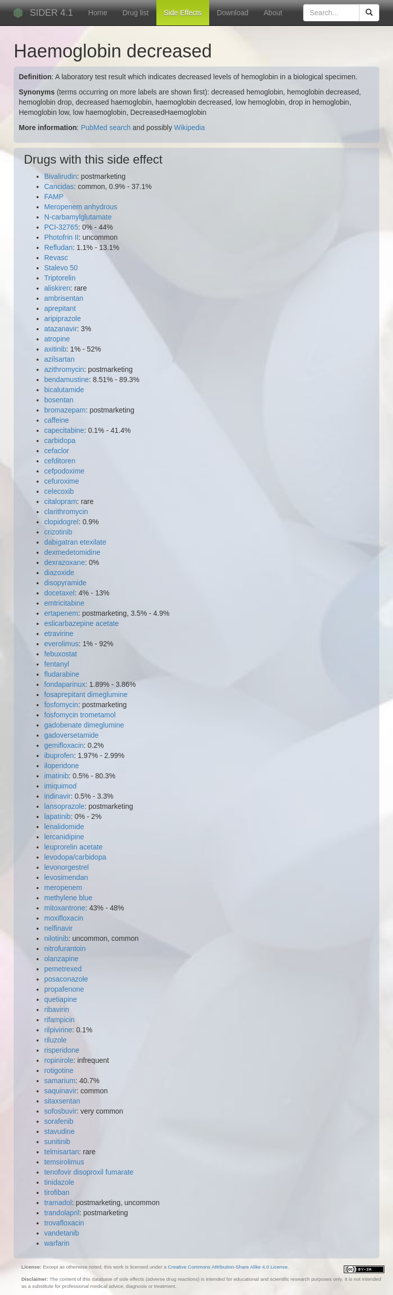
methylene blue (68, 898)
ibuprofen (59, 755)
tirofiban (57, 1192)
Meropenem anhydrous (80, 207)
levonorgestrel (66, 867)
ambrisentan (63, 298)
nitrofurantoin (65, 948)
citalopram (60, 501)
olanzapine (61, 959)
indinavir (57, 796)
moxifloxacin (63, 918)
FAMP (53, 197)
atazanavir (60, 329)
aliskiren (57, 288)
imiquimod (60, 786)
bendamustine (66, 379)
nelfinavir (58, 928)
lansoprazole (64, 806)
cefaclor (56, 451)
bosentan (59, 400)
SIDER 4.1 (51, 13)
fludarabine (61, 674)
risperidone (61, 1050)
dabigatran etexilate (75, 542)
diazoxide (59, 572)
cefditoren (59, 461)
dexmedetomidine (72, 552)
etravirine (59, 633)
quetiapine (60, 999)
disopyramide (65, 583)
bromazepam (65, 410)
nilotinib (56, 938)
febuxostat (60, 654)
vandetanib (61, 1233)
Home (97, 13)
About (273, 13)
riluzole (55, 1040)
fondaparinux (64, 684)
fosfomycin (61, 705)
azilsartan (59, 359)
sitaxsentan (62, 1101)
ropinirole (59, 1060)
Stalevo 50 (61, 268)
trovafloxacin (64, 1223)
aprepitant (60, 308)
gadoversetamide (71, 735)
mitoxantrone (64, 908)
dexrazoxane (64, 562)
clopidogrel (61, 522)
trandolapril (61, 1213)
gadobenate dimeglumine (84, 725)
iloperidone (61, 766)
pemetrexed (63, 969)
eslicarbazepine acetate (81, 623)
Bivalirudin (60, 176)
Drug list (135, 13)
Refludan (58, 247)
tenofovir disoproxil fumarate (89, 1172)
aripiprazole (62, 318)
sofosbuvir (60, 1111)
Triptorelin (60, 278)
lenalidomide (64, 827)
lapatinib (57, 816)
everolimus (61, 644)
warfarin (57, 1243)
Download (232, 13)
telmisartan (61, 1152)
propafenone (64, 989)
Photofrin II (61, 237)
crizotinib (58, 532)
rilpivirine (58, 1030)
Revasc (56, 258)
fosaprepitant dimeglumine (85, 694)
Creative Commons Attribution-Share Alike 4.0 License (228, 1267)
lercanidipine (64, 837)
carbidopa (60, 440)
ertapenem (61, 613)
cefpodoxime (64, 471)
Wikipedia (189, 127)
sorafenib (59, 1121)
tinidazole (59, 1182)
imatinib (56, 776)
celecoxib (59, 491)
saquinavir (60, 1091)
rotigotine (59, 1070)
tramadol (58, 1202)
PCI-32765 (61, 227)
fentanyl (56, 664)
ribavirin (56, 1009)
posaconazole (66, 979)
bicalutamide (64, 390)
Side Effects (183, 13)
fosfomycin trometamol (80, 715)
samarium (59, 1081)
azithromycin (64, 369)
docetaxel (59, 593)
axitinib (55, 349)
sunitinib (57, 1142)
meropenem (63, 887)
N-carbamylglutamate (78, 217)
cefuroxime (61, 481)
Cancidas (59, 186)
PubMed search (105, 127)
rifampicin (59, 1020)
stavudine (59, 1131)
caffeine (56, 420)
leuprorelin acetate (73, 847)
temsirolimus (64, 1162)
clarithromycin (66, 512)
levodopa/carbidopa (75, 857)
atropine (57, 339)
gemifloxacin (64, 745)
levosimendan (66, 877)
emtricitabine (64, 603)
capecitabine (64, 430)
